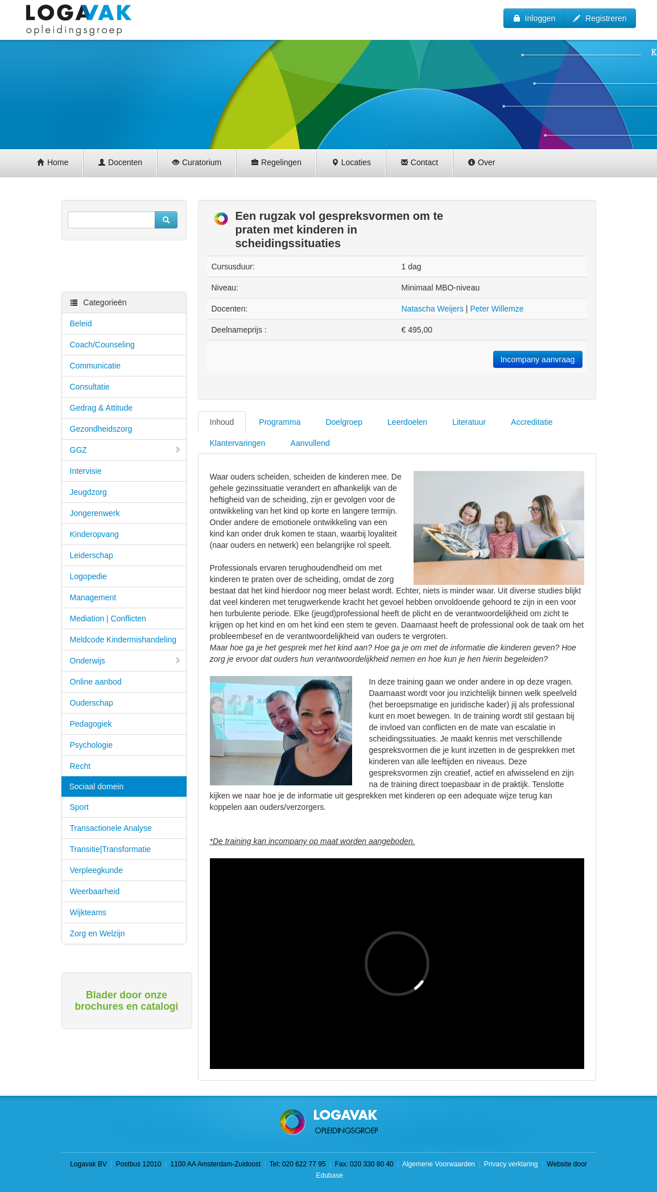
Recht (80, 766)
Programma (279, 422)
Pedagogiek (91, 723)
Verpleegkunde (96, 870)
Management (93, 597)
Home (52, 162)
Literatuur (469, 422)
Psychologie (91, 744)
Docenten (120, 162)
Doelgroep (343, 422)
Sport (79, 807)
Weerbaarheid (95, 891)
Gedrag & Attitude (101, 407)
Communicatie (95, 365)
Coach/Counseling (102, 344)
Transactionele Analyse (111, 828)
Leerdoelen (407, 422)
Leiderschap (91, 555)
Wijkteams (88, 912)
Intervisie (86, 471)
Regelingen (276, 162)
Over (481, 162)
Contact (419, 162)
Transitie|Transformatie (110, 849)
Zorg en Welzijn (97, 933)
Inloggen (534, 18)
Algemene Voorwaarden (438, 1164)
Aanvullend (310, 443)
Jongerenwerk (95, 513)
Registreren (599, 18)
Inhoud (222, 422)
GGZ (125, 449)
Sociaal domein (96, 786)
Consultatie (90, 386)
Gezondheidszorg (101, 428)
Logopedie (88, 576)
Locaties (351, 162)
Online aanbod (96, 681)
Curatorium (196, 162)
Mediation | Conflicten (108, 618)
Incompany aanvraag (538, 359)
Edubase (328, 1175)
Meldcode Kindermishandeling (123, 639)
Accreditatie (531, 422)
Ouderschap (91, 702)
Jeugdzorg (88, 492)
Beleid (81, 323)
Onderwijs (125, 660)
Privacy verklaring (511, 1164)
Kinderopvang (94, 534)
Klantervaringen (238, 443)
